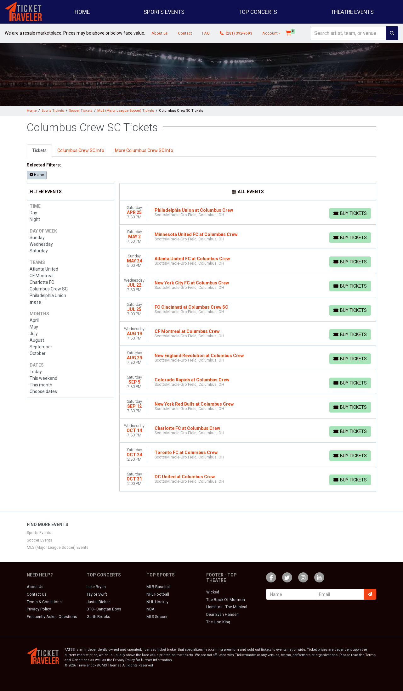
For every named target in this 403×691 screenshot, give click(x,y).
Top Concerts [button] (258, 12)
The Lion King (218, 622)
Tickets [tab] (39, 150)
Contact (185, 33)
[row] (248, 212)
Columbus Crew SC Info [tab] (80, 150)
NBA (150, 609)
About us (159, 33)
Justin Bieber (98, 602)
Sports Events (39, 533)
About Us (35, 587)
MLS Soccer (156, 617)
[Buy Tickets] (350, 213)
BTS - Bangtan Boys (104, 609)
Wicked (212, 592)
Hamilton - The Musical (226, 607)
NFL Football (157, 594)
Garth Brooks (98, 617)
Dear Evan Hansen (222, 614)
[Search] (348, 33)
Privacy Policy (39, 609)
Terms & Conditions (44, 602)
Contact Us (37, 594)
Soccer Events (39, 540)
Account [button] (270, 33)
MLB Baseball (158, 587)
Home (82, 12)
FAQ (206, 33)
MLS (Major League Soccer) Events (57, 547)
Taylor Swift (97, 594)
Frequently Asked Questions (52, 617)
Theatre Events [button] (352, 12)
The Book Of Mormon (225, 600)
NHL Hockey (157, 602)
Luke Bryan (96, 587)
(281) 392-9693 (236, 33)
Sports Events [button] (164, 12)
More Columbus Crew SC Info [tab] (144, 150)
